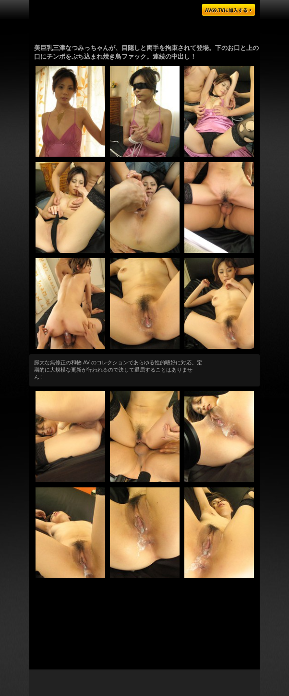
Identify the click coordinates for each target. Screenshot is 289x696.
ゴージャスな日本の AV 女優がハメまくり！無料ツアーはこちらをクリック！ (144, 28)
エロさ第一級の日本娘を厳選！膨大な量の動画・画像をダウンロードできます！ (144, 593)
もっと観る (231, 366)
